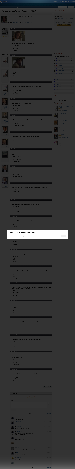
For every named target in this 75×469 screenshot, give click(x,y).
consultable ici (56, 236)
